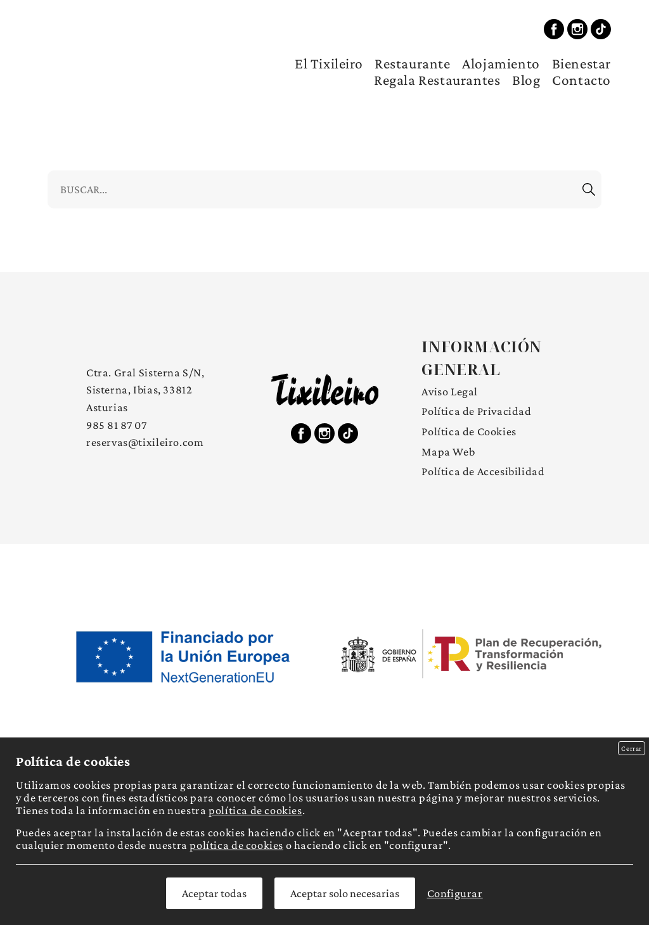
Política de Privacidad (476, 411)
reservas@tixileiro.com (144, 442)
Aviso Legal (449, 391)
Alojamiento (501, 63)
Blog (526, 80)
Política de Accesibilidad (482, 471)
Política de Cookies (469, 431)
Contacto (581, 80)
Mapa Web (448, 451)
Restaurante (413, 63)
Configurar (455, 893)
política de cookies (255, 810)
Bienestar (581, 63)
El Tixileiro (329, 63)
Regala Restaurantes (437, 80)
